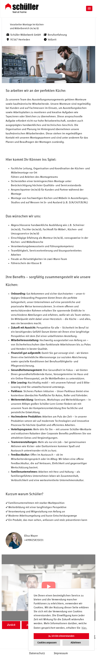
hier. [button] (84, 628)
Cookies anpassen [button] (47, 643)
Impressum (61, 653)
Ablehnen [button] (76, 643)
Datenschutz (37, 653)
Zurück (11, 625)
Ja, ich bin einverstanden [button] (61, 636)
